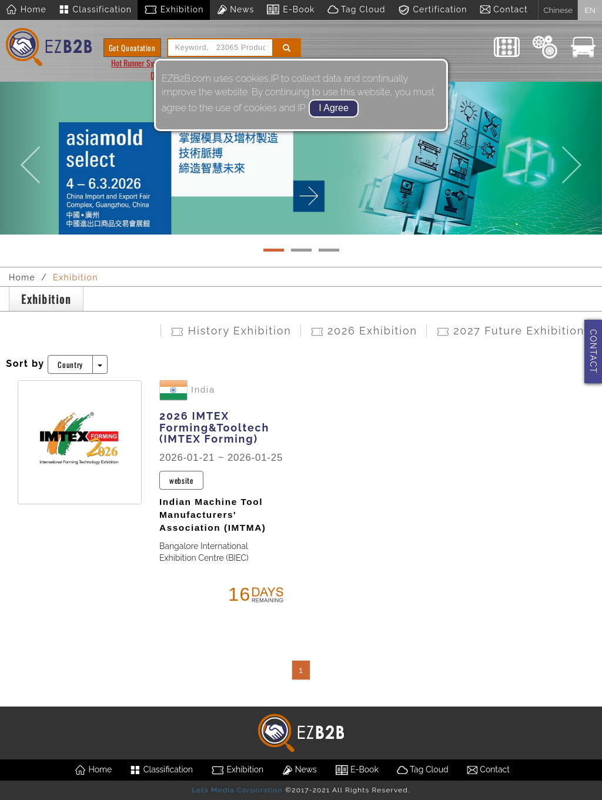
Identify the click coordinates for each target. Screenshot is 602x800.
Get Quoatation (132, 47)
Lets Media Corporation (237, 790)
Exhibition (173, 10)
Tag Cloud (356, 10)
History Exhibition (230, 330)
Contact (503, 10)
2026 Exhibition (363, 330)
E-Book (290, 10)
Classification (95, 10)
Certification (432, 10)
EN (589, 10)
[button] (30, 154)
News (235, 10)
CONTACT (593, 351)
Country (70, 364)
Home (26, 10)
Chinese (558, 10)
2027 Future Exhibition (510, 330)
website (181, 480)
